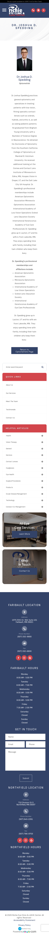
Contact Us (10, 418)
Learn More (24, 534)
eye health (10, 474)
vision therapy (11, 442)
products (9, 487)
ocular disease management (16, 494)
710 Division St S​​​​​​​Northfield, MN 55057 (25, 803)
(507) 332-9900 (24, 636)
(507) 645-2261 (26, 819)
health (8, 436)
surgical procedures (13, 481)
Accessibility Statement (24, 920)
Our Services (11, 393)
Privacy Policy (24, 925)
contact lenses (12, 461)
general (9, 449)
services (9, 455)
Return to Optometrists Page (24, 350)
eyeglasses (10, 468)
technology (10, 500)
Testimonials (11, 410)
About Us (9, 385)
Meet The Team (12, 401)
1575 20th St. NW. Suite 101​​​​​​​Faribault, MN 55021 (24, 621)
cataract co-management (15, 507)
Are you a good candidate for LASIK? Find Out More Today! (24, 1)
